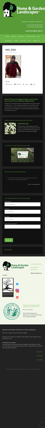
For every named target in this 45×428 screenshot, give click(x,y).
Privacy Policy (39, 351)
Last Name (7, 216)
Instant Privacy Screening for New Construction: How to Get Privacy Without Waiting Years (21, 100)
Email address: (8, 201)
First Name (7, 209)
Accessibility (40, 359)
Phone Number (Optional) (11, 223)
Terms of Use (39, 355)
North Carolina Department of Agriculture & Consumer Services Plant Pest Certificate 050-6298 (32, 315)
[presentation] (16, 233)
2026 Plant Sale (23, 124)
